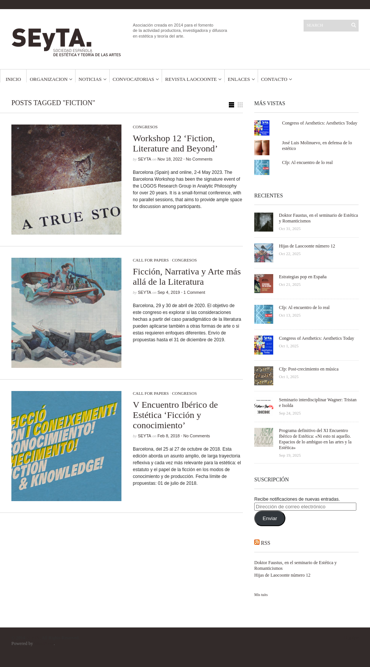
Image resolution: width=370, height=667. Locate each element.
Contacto (274, 79)
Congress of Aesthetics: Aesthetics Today (319, 123)
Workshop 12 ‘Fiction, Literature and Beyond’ (175, 143)
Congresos (145, 127)
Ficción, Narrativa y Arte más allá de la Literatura (187, 276)
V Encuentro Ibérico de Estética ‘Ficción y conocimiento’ (175, 415)
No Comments (199, 159)
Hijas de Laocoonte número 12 (282, 575)
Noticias (90, 79)
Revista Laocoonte (191, 79)
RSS (266, 543)
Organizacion (49, 79)
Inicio (13, 79)
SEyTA (144, 159)
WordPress (44, 643)
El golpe (351, 637)
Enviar (270, 518)
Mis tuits (261, 595)
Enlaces (239, 79)
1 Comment (194, 292)
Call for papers (151, 260)
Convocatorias (133, 79)
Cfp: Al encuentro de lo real (307, 162)
